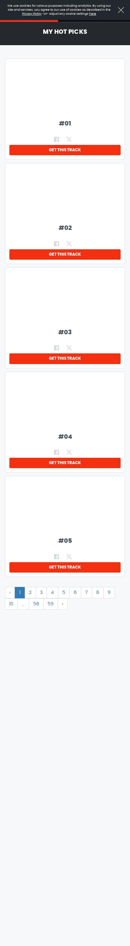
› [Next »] (62, 604)
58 (36, 604)
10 (11, 604)
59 (51, 604)
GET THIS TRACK (65, 150)
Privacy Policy (32, 13)
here (92, 13)
